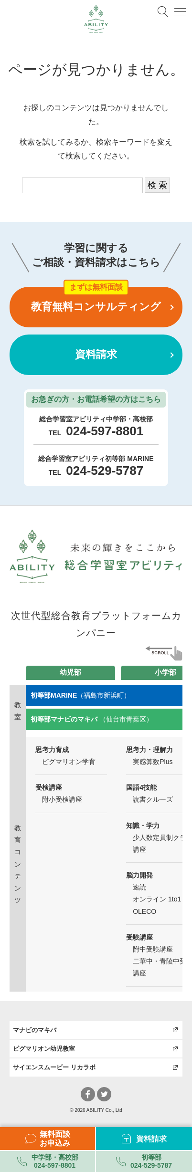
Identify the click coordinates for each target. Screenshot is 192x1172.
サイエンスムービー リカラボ (54, 1067)
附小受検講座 (62, 799)
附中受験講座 (153, 949)
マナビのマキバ (34, 1030)
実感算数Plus (152, 761)
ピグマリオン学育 (69, 761)
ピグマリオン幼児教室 (44, 1048)
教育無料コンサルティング (96, 307)
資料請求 (96, 354)
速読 (139, 887)
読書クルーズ (153, 799)
